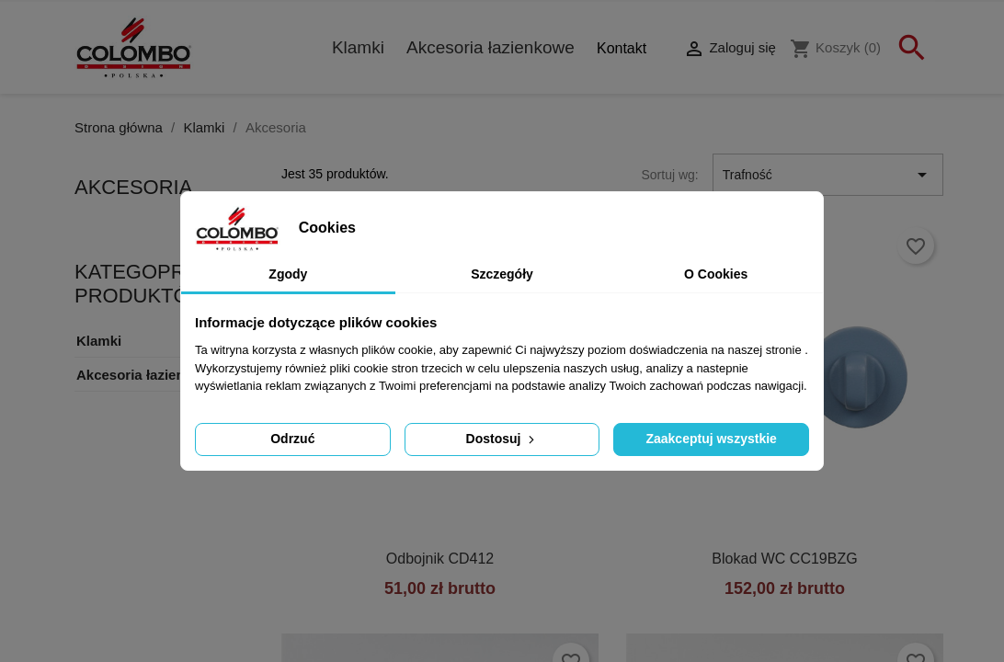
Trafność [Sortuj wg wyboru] (828, 175)
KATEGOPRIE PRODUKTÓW (141, 283)
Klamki (358, 47)
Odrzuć (292, 438)
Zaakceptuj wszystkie (710, 438)
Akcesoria (133, 187)
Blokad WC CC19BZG (784, 558)
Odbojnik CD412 (440, 558)
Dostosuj (502, 438)
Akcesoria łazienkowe (490, 47)
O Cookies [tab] (715, 274)
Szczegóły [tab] (502, 274)
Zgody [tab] (287, 274)
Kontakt (621, 48)
